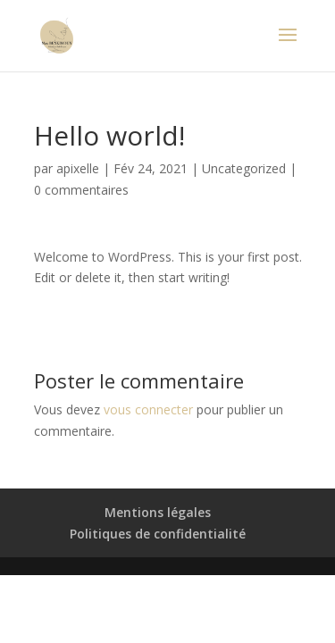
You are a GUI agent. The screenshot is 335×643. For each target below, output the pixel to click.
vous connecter (148, 409)
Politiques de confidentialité (158, 533)
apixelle (77, 168)
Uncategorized (244, 168)
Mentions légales (158, 512)
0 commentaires (81, 189)
